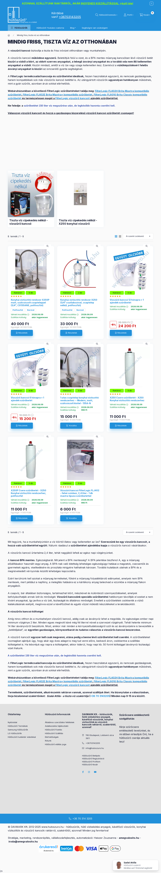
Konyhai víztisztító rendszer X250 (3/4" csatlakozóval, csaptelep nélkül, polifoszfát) (78, 302)
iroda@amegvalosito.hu (23, 841)
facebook (83, 772)
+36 (93, 696)
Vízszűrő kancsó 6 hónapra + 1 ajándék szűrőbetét (27, 399)
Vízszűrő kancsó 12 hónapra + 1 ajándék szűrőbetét (127, 301)
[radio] (120, 236)
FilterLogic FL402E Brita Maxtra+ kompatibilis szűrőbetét (57, 94)
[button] (19, 28)
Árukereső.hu (49, 851)
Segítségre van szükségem (95, 28)
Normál (30, 310)
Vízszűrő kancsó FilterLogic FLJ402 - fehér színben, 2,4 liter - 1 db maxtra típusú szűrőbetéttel (79, 493)
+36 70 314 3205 (82, 818)
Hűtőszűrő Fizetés (53, 729)
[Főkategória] (9, 35)
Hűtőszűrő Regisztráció (93, 758)
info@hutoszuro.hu (95, 748)
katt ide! (127, 3)
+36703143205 (70, 17)
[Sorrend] (138, 236)
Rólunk (48, 740)
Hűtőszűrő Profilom (91, 762)
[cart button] (145, 15)
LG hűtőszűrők (15, 733)
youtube (95, 772)
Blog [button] (72, 28)
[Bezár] (151, 3)
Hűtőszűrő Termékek (18, 726)
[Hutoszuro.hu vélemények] (17, 296)
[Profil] (128, 15)
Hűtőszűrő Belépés (91, 756)
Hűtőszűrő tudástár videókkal (22, 737)
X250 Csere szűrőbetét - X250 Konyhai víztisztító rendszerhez (127, 399)
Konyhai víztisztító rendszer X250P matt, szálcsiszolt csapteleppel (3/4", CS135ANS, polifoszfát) (30, 302)
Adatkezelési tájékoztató (56, 726)
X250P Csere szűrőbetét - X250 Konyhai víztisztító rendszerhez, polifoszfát (28, 493)
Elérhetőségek (52, 737)
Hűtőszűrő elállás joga (55, 744)
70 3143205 (103, 696)
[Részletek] (22, 333)
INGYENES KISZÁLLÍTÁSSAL (100, 3)
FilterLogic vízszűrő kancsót (72, 98)
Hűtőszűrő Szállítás (54, 733)
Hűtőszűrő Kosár (90, 764)
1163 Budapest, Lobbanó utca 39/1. (100, 736)
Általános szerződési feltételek (59, 722)
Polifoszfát (18, 310)
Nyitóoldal (12, 722)
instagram (89, 772)
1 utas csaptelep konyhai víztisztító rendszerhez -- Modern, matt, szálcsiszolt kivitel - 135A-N (79, 400)
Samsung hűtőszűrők (18, 729)
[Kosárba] (71, 426)
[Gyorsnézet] (47, 246)
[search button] (106, 15)
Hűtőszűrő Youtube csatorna (50, 28)
